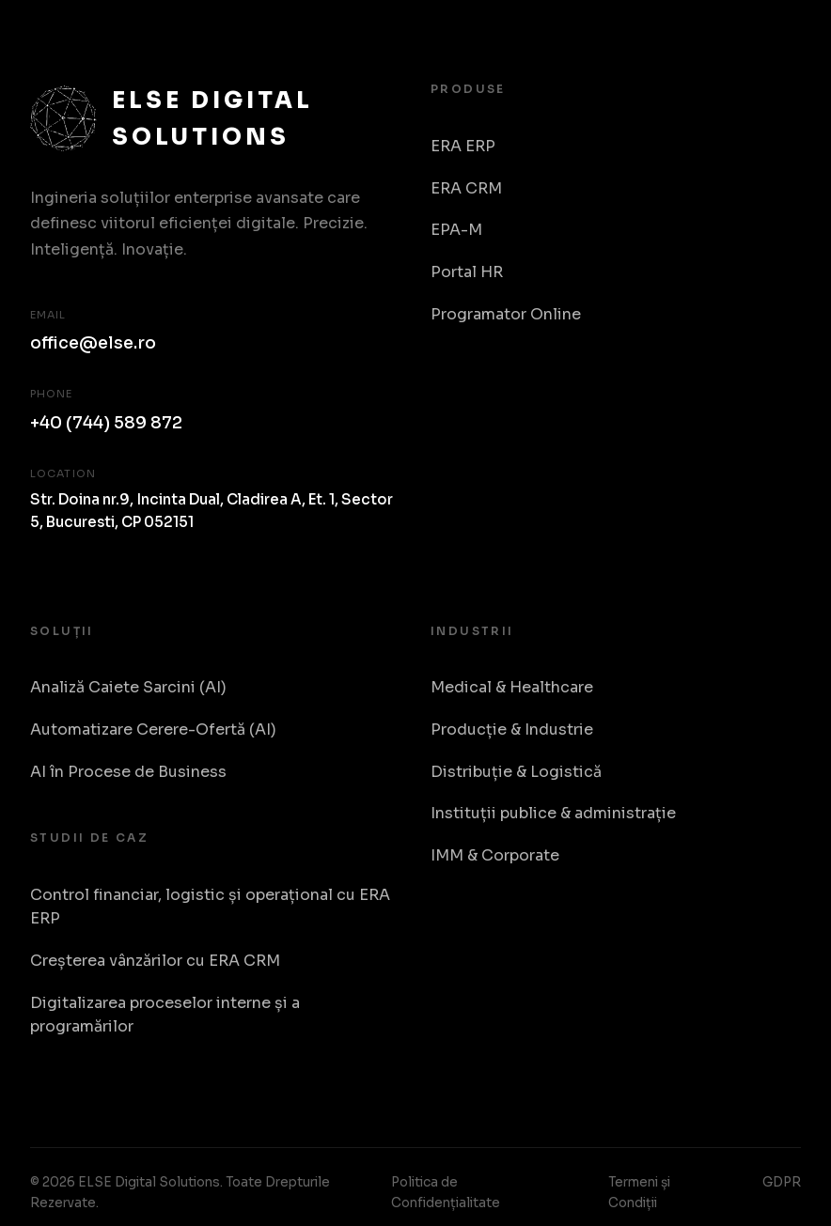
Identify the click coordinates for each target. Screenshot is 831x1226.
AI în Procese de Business (128, 772)
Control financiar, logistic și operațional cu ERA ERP (210, 907)
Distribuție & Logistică (516, 772)
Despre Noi (706, 58)
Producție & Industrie (512, 729)
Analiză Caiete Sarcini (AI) (128, 687)
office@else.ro (93, 343)
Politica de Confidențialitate (445, 1192)
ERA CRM (466, 188)
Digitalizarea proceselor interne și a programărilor (165, 1015)
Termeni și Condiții (639, 1192)
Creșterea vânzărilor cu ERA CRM (155, 960)
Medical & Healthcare (512, 687)
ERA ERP (463, 146)
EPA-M (456, 230)
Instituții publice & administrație (553, 813)
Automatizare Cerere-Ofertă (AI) (153, 729)
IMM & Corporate (495, 855)
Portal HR (467, 272)
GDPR (781, 1182)
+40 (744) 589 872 (106, 422)
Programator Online (506, 314)
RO (782, 59)
